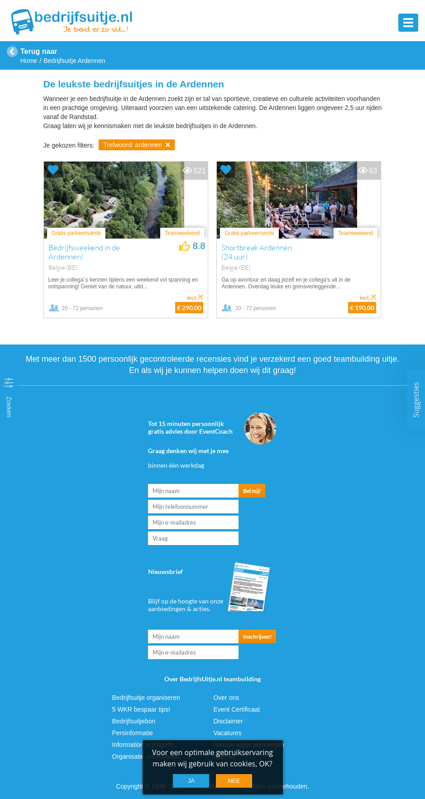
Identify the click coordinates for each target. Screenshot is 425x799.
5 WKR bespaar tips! (141, 709)
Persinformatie (132, 733)
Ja (191, 780)
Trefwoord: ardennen (136, 144)
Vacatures (227, 733)
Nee (234, 780)
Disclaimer (228, 721)
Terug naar (38, 51)
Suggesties (416, 399)
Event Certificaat (236, 709)
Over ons (226, 697)
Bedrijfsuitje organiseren (146, 697)
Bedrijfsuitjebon (134, 721)
